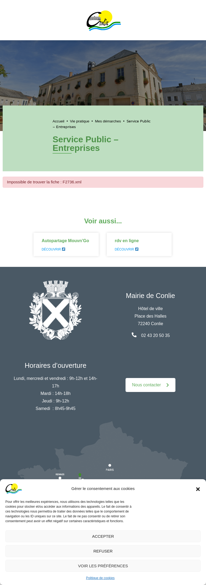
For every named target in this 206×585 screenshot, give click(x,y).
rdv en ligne (127, 240)
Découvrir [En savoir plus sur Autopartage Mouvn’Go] (53, 249)
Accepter (103, 536)
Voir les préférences (103, 566)
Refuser (103, 551)
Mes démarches (108, 121)
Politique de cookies (100, 578)
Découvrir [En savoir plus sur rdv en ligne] (126, 249)
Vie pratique (79, 121)
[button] (198, 488)
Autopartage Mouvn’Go (65, 240)
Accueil (58, 121)
